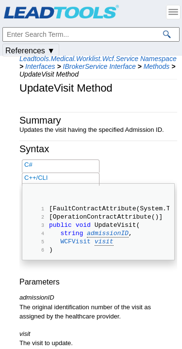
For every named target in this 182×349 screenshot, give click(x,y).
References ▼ (30, 51)
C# (28, 164)
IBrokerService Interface (99, 66)
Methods (157, 66)
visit (104, 248)
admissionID (108, 238)
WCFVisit (75, 248)
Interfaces (40, 66)
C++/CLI (36, 177)
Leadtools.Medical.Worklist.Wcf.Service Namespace (98, 59)
